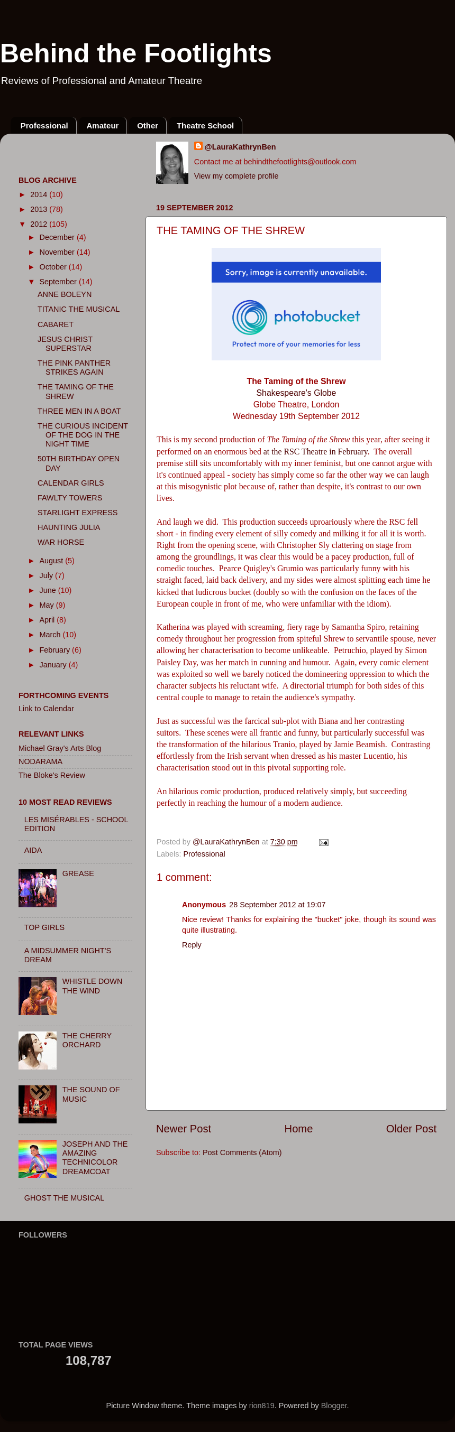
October (54, 267)
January (54, 665)
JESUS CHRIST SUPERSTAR (65, 343)
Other (147, 125)
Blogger (334, 1405)
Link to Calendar (46, 708)
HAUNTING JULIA (69, 527)
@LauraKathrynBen (240, 147)
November (58, 252)
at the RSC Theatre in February (315, 451)
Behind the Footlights (136, 53)
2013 (39, 209)
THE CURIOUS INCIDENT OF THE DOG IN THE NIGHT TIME (83, 435)
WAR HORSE (61, 542)
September (59, 281)
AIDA (33, 850)
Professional (44, 125)
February (56, 650)
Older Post (411, 1129)
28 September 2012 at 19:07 (277, 904)
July (48, 575)
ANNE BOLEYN (65, 294)
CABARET (56, 324)
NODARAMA (40, 761)
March (51, 634)
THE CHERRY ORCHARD (87, 1040)
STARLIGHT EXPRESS (77, 512)
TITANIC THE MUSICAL (79, 309)
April (48, 620)
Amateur (103, 125)
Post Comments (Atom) (242, 1152)
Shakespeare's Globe (296, 392)
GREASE (78, 873)
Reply (192, 945)
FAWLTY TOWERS (70, 498)
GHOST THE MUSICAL (64, 1198)
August (53, 560)
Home (299, 1129)
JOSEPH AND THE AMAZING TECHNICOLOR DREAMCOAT (95, 1158)
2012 (39, 224)
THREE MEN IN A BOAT (79, 411)
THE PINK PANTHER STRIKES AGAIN (74, 367)
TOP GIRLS (44, 927)
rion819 (262, 1405)
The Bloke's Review (52, 775)
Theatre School (205, 125)
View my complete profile (236, 176)
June (49, 590)
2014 (39, 194)
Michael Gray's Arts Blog (60, 748)
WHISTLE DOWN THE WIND (92, 985)
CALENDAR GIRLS (71, 483)
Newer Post (183, 1129)
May (48, 605)
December (58, 237)
